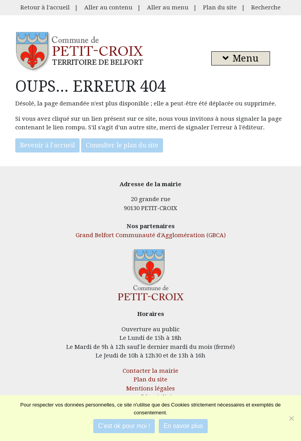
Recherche (266, 7)
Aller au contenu (108, 7)
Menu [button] (241, 58)
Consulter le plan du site (122, 145)
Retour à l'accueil (45, 7)
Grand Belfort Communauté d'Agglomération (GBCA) (151, 235)
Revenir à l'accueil (47, 145)
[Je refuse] (291, 418)
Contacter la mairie (150, 370)
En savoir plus (183, 426)
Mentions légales (150, 388)
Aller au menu (168, 7)
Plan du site (220, 7)
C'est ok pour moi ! (124, 426)
